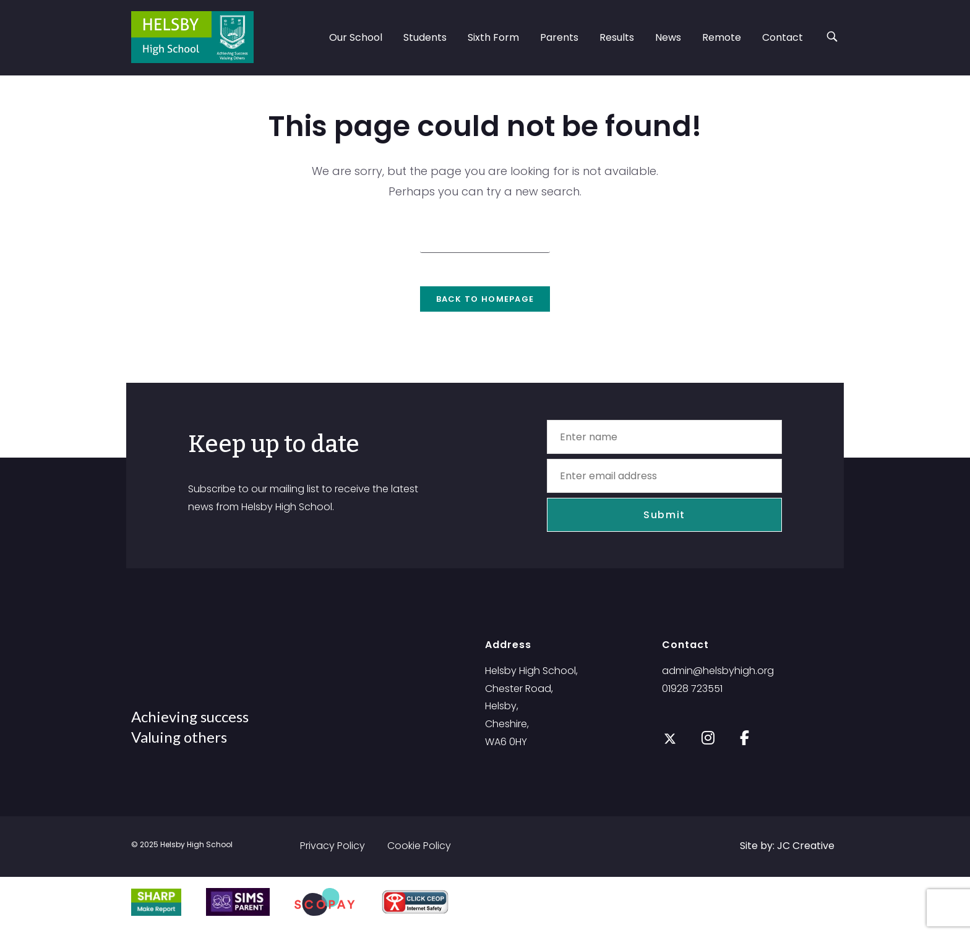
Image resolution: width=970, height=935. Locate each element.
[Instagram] (708, 744)
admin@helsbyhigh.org (718, 679)
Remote (721, 37)
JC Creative (806, 854)
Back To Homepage (485, 307)
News (668, 37)
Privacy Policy (332, 854)
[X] (670, 747)
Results (616, 37)
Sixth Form (493, 37)
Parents (559, 37)
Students (425, 37)
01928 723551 (692, 697)
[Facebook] (744, 744)
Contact (782, 37)
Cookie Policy (419, 854)
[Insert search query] (485, 240)
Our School (355, 37)
